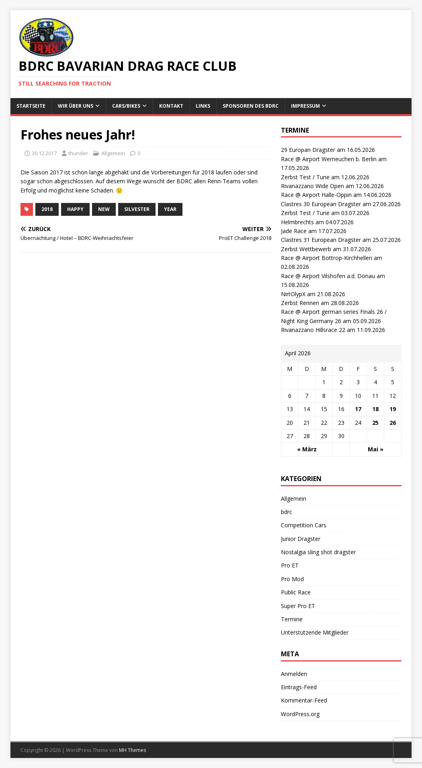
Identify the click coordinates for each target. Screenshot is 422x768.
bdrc (286, 512)
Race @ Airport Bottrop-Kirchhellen (326, 258)
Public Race (296, 592)
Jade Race (294, 231)
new (104, 209)
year (170, 209)
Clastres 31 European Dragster (321, 240)
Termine (292, 619)
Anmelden (294, 674)
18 (375, 409)
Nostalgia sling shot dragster (318, 552)
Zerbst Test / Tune (305, 177)
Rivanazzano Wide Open (312, 186)
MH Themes (132, 750)
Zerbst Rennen (300, 303)
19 (392, 409)
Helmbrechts (297, 222)
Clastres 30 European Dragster (321, 204)
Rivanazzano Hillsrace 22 (313, 330)
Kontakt (171, 105)
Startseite (30, 105)
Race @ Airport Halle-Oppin (316, 195)
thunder (78, 153)
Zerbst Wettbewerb (306, 249)
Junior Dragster (300, 539)
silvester (137, 209)
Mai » (375, 449)
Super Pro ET (298, 606)
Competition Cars (303, 525)
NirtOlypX (293, 294)
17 (358, 409)
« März (307, 449)
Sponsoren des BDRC (251, 105)
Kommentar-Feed (304, 700)
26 (392, 422)
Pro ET (290, 565)
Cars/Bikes (126, 105)
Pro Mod (292, 579)
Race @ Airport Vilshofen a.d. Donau (328, 276)
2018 (47, 209)
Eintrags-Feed (299, 687)
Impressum (305, 105)
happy (75, 209)
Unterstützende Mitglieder (314, 632)
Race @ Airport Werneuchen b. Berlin (329, 159)
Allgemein (113, 153)
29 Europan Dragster (308, 150)
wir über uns (75, 105)
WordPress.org (300, 714)
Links (203, 105)
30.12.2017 (44, 153)
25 (375, 422)
